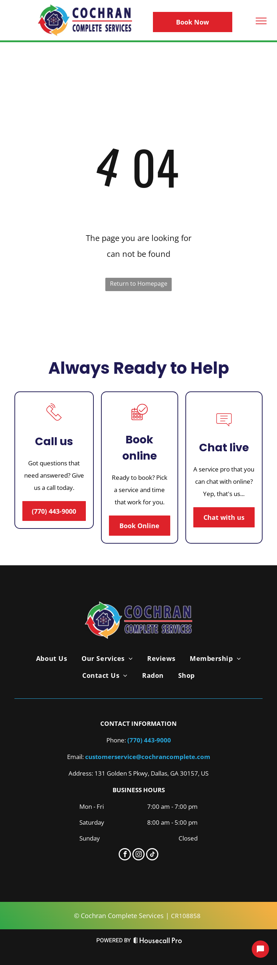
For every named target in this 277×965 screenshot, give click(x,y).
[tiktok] (152, 855)
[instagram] (138, 855)
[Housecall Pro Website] (157, 942)
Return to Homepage (138, 284)
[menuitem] (51, 658)
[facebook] (125, 855)
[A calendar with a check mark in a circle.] (139, 422)
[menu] (261, 21)
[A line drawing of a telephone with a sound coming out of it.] (54, 422)
